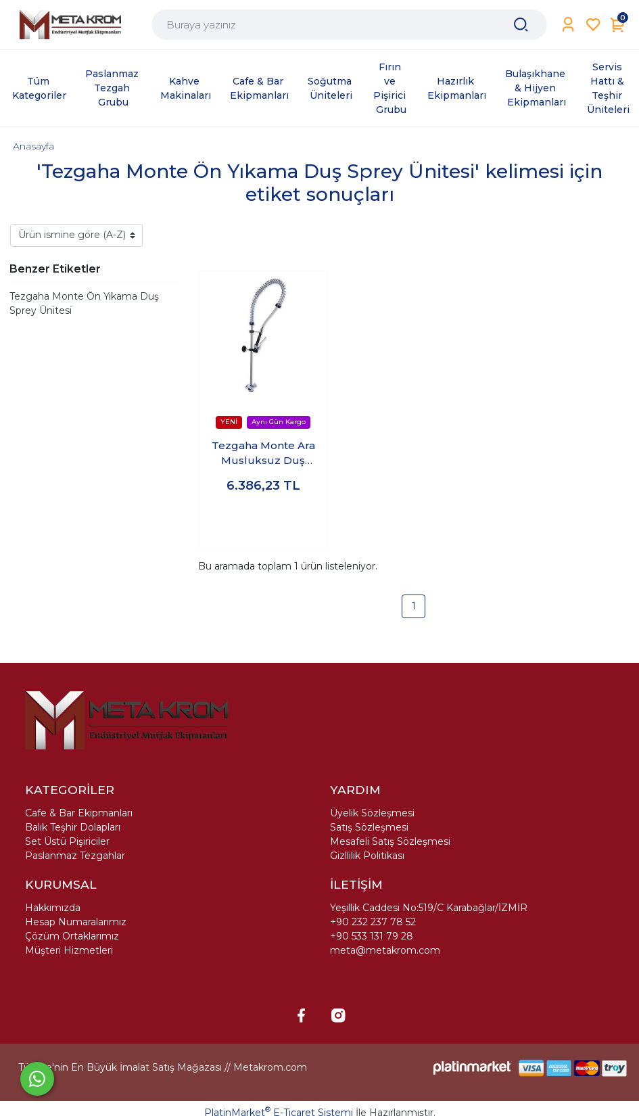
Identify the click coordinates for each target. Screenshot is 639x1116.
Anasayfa (33, 146)
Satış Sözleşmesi (369, 827)
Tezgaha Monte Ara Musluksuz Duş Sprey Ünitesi (263, 454)
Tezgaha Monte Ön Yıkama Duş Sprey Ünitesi (84, 303)
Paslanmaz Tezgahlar (75, 856)
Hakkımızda (52, 908)
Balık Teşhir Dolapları (72, 827)
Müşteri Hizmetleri (69, 950)
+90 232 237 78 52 (373, 922)
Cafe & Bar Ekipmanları (79, 813)
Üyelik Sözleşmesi (372, 813)
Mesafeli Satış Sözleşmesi (390, 841)
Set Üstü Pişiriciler (67, 841)
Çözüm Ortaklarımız (72, 936)
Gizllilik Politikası (367, 856)
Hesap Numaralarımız (75, 922)
